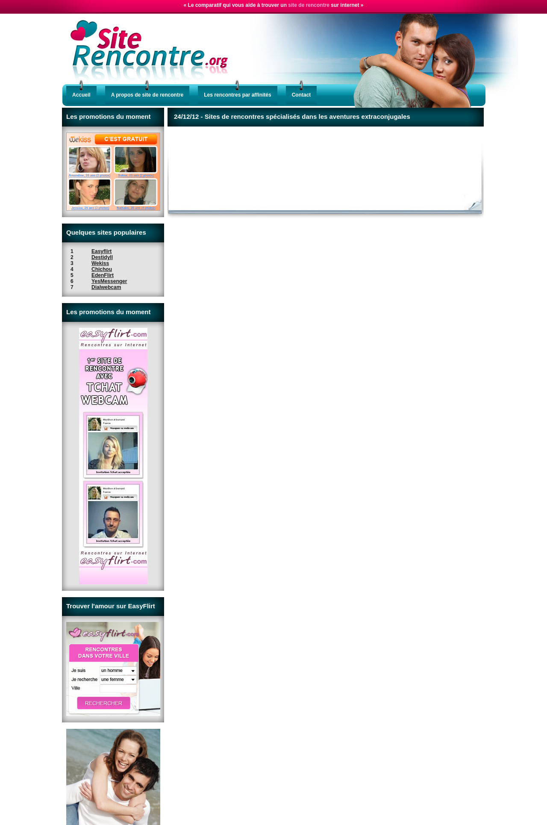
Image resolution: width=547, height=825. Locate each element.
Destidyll (102, 257)
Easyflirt (101, 251)
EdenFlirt (102, 275)
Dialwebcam (106, 287)
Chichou (101, 269)
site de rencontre (308, 5)
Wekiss (100, 263)
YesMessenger (109, 281)
